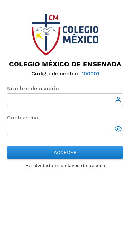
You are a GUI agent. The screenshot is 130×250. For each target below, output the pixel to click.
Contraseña (22, 117)
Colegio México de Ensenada (65, 64)
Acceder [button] (65, 152)
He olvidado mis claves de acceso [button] (65, 165)
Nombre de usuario (33, 88)
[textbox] (65, 99)
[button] (119, 129)
